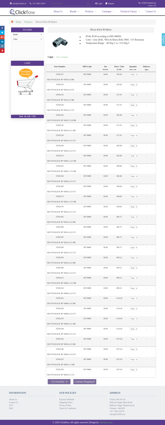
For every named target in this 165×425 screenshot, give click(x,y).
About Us (58, 11)
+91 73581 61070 (117, 411)
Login (100, 4)
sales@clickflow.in (19, 4)
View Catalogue (62, 57)
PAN (11, 408)
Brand (28, 34)
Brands (73, 11)
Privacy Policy (65, 405)
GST (11, 405)
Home (16, 22)
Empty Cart (152, 5)
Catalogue (107, 11)
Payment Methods (66, 399)
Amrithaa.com (105, 422)
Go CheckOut (60, 381)
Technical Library (128, 11)
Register (111, 4)
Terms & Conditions (67, 408)
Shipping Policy (66, 402)
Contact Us (151, 11)
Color (28, 39)
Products (89, 11)
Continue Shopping (85, 381)
